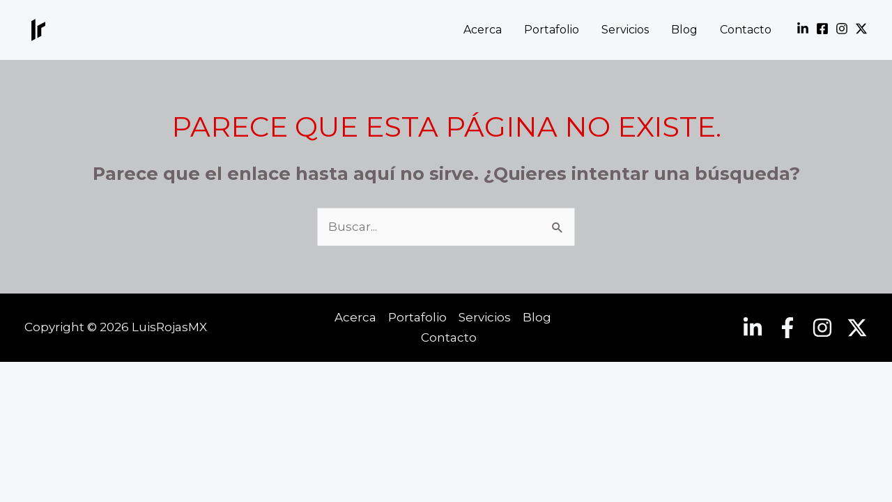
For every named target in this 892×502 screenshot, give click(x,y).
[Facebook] (822, 28)
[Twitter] (861, 28)
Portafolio (551, 29)
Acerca (482, 29)
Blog (684, 29)
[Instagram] (842, 28)
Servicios (625, 29)
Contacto (745, 29)
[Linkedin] (803, 28)
